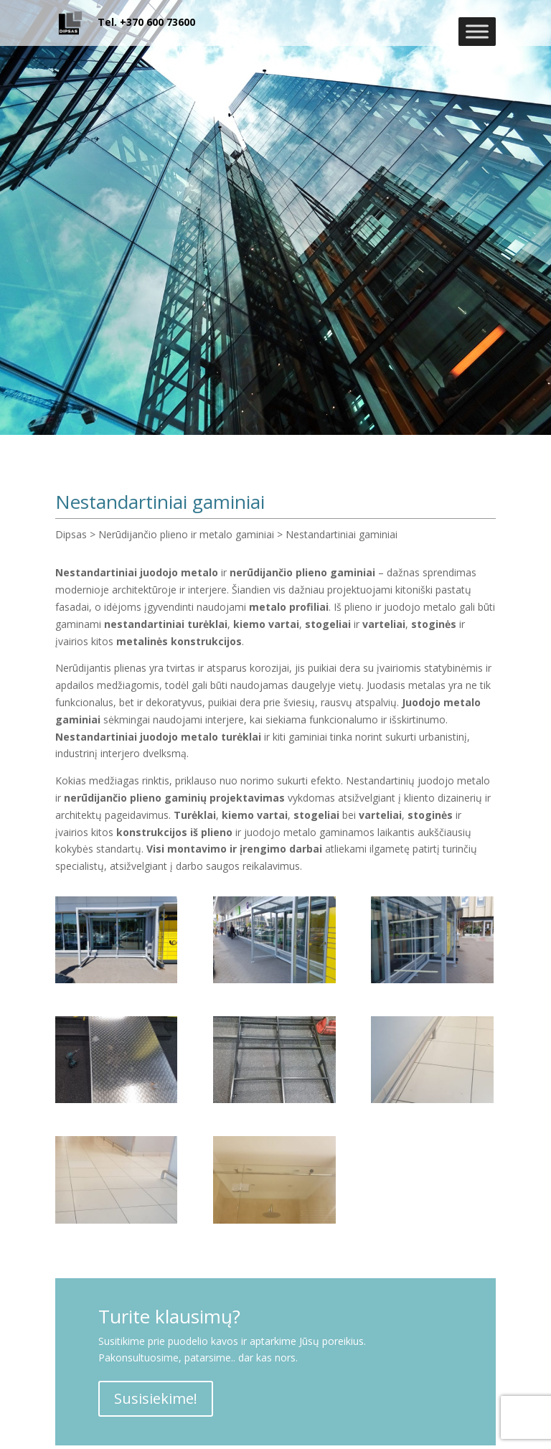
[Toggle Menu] (477, 31)
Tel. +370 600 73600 (146, 22)
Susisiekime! (155, 1398)
